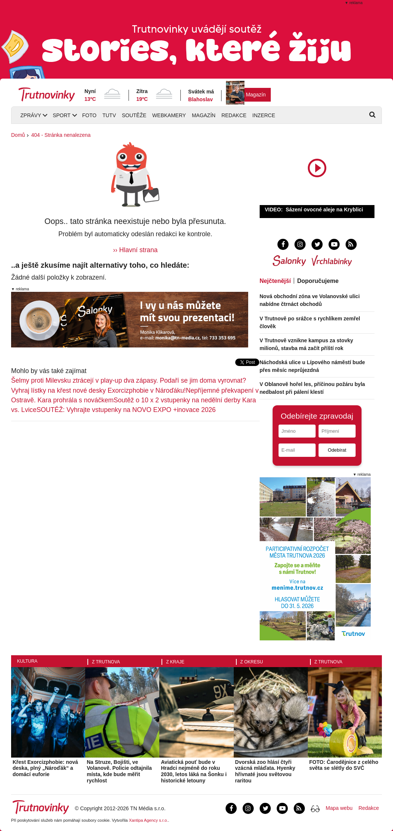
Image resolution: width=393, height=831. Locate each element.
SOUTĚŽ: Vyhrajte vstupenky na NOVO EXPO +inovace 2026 (126, 409)
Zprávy (30, 115)
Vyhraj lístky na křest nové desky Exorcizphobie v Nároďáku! (98, 390)
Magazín (256, 95)
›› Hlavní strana (135, 250)
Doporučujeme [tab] (318, 281)
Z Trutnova (106, 662)
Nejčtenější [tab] (275, 281)
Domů (18, 135)
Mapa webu (339, 808)
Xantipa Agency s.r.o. (148, 820)
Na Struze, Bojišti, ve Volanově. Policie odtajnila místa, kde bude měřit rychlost (119, 771)
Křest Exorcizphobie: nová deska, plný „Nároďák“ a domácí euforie (45, 768)
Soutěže (134, 115)
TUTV (109, 115)
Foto (89, 115)
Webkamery (169, 115)
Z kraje (175, 662)
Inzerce (263, 115)
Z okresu (251, 662)
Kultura (27, 661)
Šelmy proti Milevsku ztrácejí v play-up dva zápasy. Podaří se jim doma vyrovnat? (128, 380)
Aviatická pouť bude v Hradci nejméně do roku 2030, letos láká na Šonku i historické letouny (193, 771)
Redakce (234, 115)
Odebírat (337, 450)
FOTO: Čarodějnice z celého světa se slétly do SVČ (343, 765)
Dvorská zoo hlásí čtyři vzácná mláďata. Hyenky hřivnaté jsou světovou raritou (265, 771)
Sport (61, 115)
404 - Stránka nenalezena (60, 135)
